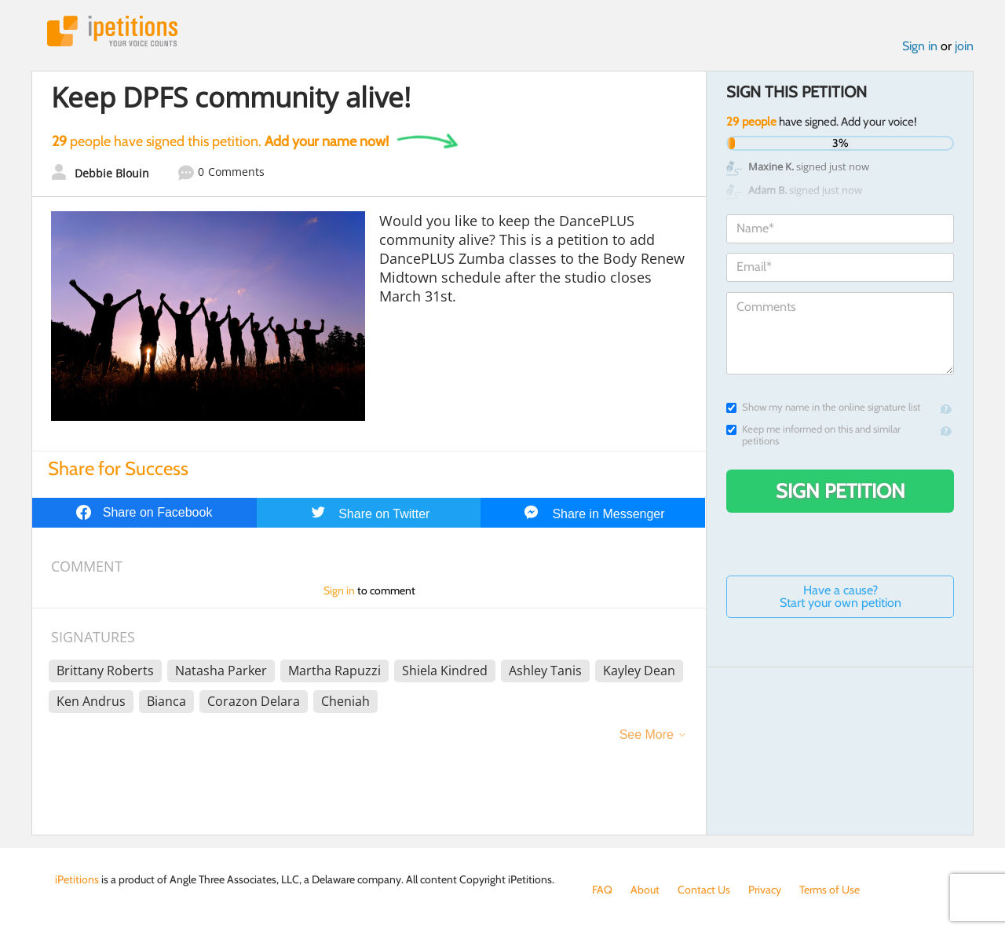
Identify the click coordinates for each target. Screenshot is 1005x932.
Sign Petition (840, 491)
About (645, 890)
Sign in (919, 45)
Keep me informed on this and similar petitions (813, 435)
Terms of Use (829, 890)
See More (646, 734)
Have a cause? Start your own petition (840, 596)
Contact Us (704, 890)
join (964, 45)
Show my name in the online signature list (823, 407)
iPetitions (112, 31)
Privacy (764, 890)
